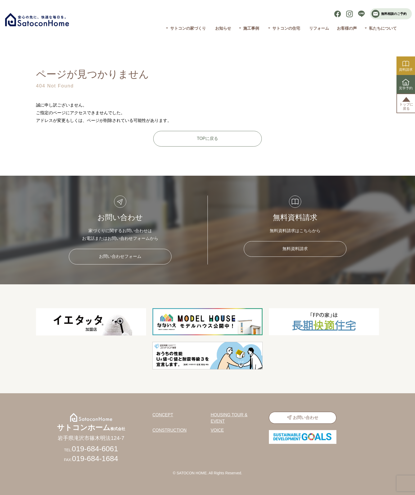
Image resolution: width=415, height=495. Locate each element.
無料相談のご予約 (389, 14)
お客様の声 (347, 28)
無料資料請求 (295, 248)
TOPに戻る (207, 138)
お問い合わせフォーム (120, 256)
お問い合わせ (305, 417)
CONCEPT (162, 415)
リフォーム (319, 28)
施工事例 (251, 28)
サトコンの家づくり (188, 28)
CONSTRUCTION (169, 430)
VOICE (217, 430)
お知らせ (223, 28)
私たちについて (383, 28)
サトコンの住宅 (286, 28)
